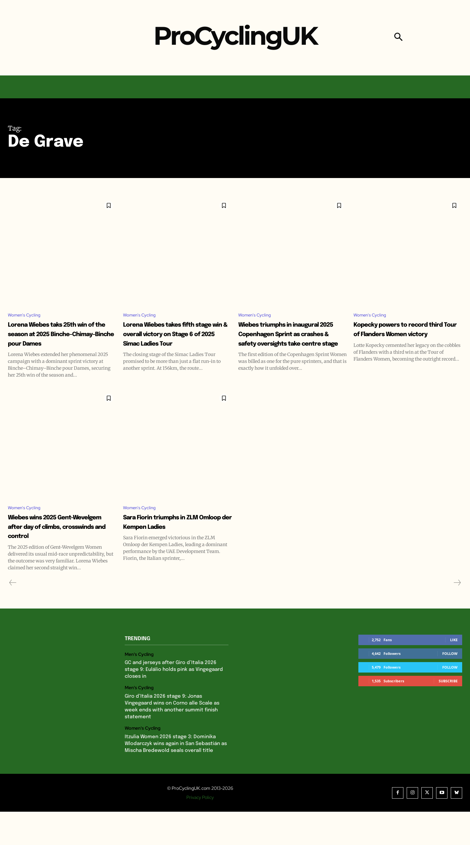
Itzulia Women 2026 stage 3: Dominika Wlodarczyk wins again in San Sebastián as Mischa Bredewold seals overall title (176, 777)
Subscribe (448, 714)
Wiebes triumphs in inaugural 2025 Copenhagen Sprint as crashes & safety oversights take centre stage (285, 349)
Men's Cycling (139, 688)
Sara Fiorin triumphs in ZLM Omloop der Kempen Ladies (174, 550)
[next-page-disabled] (457, 616)
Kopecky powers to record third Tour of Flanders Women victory (403, 335)
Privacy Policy (200, 831)
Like (454, 673)
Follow (450, 686)
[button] (398, 38)
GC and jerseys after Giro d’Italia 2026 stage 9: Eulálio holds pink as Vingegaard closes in (174, 703)
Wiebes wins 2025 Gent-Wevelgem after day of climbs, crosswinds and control (56, 555)
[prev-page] (13, 616)
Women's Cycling (27, 315)
